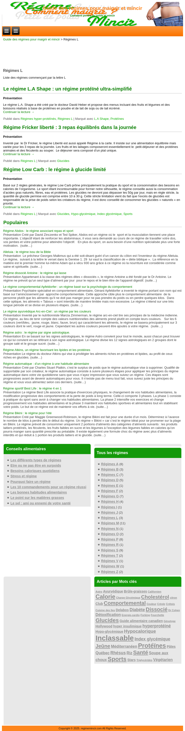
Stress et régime (23, 476)
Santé (140, 652)
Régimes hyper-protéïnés (38, 119)
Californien (154, 591)
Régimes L (65, 119)
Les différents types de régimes (35, 460)
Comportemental (125, 603)
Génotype (170, 621)
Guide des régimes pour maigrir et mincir (92, 8)
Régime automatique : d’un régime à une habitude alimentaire (46, 364)
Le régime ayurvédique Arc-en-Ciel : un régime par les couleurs (47, 311)
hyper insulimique (127, 626)
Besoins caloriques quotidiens (34, 471)
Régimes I (109, 507)
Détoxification (108, 615)
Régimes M (110, 523)
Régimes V (109, 561)
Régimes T (109, 555)
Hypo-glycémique (83, 214)
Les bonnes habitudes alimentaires (38, 492)
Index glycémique (109, 214)
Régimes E (109, 485)
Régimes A (109, 464)
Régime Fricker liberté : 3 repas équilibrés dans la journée (69, 127)
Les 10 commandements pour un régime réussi (48, 487)
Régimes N (109, 529)
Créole (161, 603)
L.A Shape (101, 119)
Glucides (63, 161)
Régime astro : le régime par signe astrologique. (36, 332)
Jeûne (103, 646)
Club (99, 604)
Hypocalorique (140, 631)
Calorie (105, 596)
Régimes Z (109, 572)
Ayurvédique (113, 591)
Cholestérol (155, 597)
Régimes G (110, 496)
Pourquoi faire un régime (30, 482)
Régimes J (109, 512)
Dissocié (157, 609)
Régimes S (109, 550)
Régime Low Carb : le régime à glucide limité (54, 169)
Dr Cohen (174, 610)
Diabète (137, 609)
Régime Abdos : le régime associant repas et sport (38, 231)
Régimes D (109, 480)
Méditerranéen (124, 646)
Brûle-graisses (135, 591)
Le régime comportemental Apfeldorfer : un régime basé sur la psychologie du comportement (67, 287)
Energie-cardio (131, 615)
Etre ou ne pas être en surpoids (35, 465)
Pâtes (171, 646)
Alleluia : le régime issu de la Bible (27, 252)
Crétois (170, 603)
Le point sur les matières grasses (37, 498)
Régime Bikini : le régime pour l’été (27, 413)
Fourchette (157, 615)
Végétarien (163, 660)
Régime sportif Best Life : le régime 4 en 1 (32, 388)
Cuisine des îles (105, 610)
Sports (128, 214)
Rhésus (118, 652)
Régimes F (109, 491)
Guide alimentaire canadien (141, 621)
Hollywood (104, 626)
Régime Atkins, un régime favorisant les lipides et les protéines (46, 350)
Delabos (122, 610)
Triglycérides (144, 660)
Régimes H (109, 501)
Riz (129, 653)
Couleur (151, 603)
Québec (103, 653)
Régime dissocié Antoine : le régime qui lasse (35, 273)
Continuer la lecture (18, 112)
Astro (99, 591)
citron (173, 597)
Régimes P (109, 539)
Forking (145, 615)
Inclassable (115, 638)
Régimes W (110, 566)
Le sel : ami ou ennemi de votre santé (40, 503)
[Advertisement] (93, 53)
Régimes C (109, 475)
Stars (131, 660)
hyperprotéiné (156, 626)
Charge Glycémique (128, 597)
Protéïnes (117, 119)
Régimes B (109, 469)
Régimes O (110, 534)
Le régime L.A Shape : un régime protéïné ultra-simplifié (67, 88)
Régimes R (109, 545)
